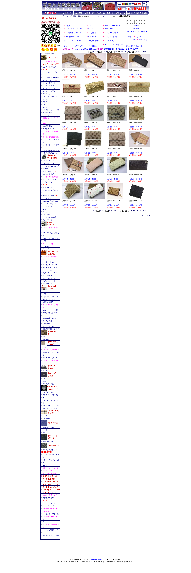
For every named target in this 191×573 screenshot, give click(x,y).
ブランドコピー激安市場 (71, 16)
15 (125, 52)
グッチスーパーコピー (98, 16)
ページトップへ (144, 215)
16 (128, 52)
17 (131, 52)
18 (134, 52)
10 (109, 52)
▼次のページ (141, 51)
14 (122, 52)
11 (113, 52)
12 (116, 52)
